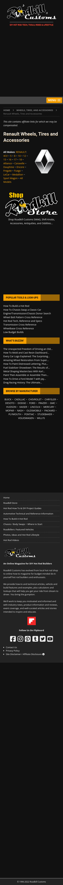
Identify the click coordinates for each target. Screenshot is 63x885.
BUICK (8, 399)
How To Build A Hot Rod (15, 518)
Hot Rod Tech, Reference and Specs (22, 320)
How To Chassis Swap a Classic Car (22, 309)
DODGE (22, 403)
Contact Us (11, 647)
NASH (20, 410)
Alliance (7, 163)
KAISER (23, 406)
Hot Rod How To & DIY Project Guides (22, 508)
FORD (32, 403)
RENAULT (21, 152)
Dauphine (8, 167)
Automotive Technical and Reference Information (28, 513)
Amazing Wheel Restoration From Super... (26, 360)
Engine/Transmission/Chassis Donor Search (27, 313)
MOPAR (10, 410)
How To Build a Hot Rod (16, 305)
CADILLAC (19, 399)
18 (20, 159)
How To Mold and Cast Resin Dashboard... (26, 352)
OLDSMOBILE (34, 410)
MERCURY (48, 406)
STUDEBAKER (44, 414)
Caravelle (19, 163)
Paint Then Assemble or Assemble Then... (25, 375)
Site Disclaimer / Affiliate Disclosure (25, 654)
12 (24, 155)
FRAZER (42, 403)
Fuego (17, 170)
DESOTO (9, 403)
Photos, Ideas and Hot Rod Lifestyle (21, 534)
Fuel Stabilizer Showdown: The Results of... (26, 367)
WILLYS (41, 418)
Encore (20, 167)
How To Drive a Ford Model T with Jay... (24, 378)
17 (15, 159)
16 (10, 159)
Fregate (7, 170)
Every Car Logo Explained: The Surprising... (26, 356)
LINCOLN (35, 406)
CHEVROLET (34, 399)
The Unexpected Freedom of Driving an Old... (28, 349)
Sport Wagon (10, 178)
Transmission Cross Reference (19, 324)
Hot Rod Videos (11, 540)
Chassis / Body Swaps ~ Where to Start (22, 524)
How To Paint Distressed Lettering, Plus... (25, 363)
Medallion (17, 174)
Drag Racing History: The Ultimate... (22, 382)
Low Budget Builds (13, 332)
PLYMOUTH (15, 414)
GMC (52, 403)
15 (4, 159)
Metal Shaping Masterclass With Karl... (24, 371)
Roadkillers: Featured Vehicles (18, 529)
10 (19, 155)
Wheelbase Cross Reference (18, 328)
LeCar (6, 174)
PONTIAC (29, 414)
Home (6, 497)
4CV (5, 155)
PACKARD (49, 410)
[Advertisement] (31, 62)
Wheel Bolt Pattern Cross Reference (22, 317)
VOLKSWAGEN (26, 418)
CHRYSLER (50, 399)
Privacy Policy (12, 650)
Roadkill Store (10, 502)
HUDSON (11, 406)
